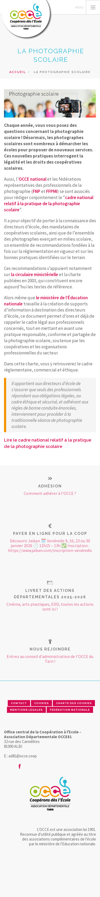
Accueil (17, 72)
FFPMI (51, 191)
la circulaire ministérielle (34, 274)
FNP (36, 191)
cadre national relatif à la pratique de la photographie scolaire (48, 204)
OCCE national (32, 179)
